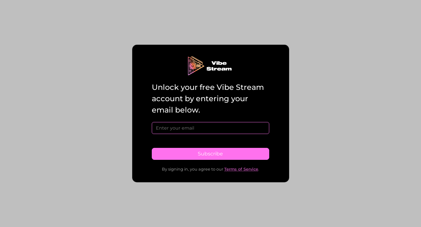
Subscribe (210, 154)
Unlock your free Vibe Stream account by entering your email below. (208, 98)
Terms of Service (241, 169)
